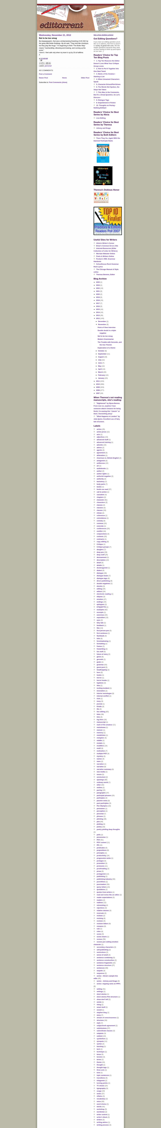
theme (99, 1062)
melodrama (101, 727)
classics (100, 508)
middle (99, 740)
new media (101, 772)
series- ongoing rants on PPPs (108, 984)
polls (98, 835)
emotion (100, 599)
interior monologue (104, 693)
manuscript (101, 722)
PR (98, 845)
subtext (100, 1036)
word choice (101, 1104)
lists (98, 717)
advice (99, 447)
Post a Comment (45, 74)
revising (100, 918)
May (100, 366)
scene (99, 934)
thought (100, 1065)
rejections (100, 908)
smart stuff (101, 1007)
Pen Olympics (102, 806)
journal (99, 704)
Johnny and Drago (103, 128)
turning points (102, 1083)
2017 (98, 303)
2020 (98, 294)
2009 (98, 387)
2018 (98, 300)
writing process (103, 1125)
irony (99, 701)
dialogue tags (102, 578)
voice (99, 1101)
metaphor (100, 738)
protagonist (101, 874)
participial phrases (104, 795)
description (101, 560)
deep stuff (101, 555)
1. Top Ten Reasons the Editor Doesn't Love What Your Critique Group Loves (106, 63)
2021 (98, 291)
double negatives (103, 583)
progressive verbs (104, 858)
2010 (98, 384)
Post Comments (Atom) (58, 82)
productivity (101, 855)
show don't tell (102, 999)
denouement (101, 557)
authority (100, 479)
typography (101, 1088)
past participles (103, 803)
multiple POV (102, 753)
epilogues (100, 604)
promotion (101, 863)
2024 (98, 285)
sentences (101, 968)
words (99, 1107)
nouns (99, 774)
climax (99, 513)
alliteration (101, 455)
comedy (100, 521)
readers (100, 900)
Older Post (85, 78)
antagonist (101, 461)
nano (99, 761)
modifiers (100, 746)
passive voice (102, 801)
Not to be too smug (105, 336)
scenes (99, 939)
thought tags (102, 1067)
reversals (100, 913)
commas (100, 523)
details (99, 565)
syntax (99, 1044)
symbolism (101, 1039)
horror (99, 678)
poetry (99, 827)
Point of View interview (106, 327)
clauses (100, 510)
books (99, 487)
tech (98, 1049)
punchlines (101, 882)
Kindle (99, 706)
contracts (100, 539)
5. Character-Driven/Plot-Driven (108, 84)
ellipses (100, 597)
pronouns (100, 866)
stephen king (102, 1012)
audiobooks (101, 468)
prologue (100, 861)
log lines (100, 720)
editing (99, 589)
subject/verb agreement (106, 1026)
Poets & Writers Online (105, 256)
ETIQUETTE (101, 607)
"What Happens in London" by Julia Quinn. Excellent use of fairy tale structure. (107, 419)
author (99, 471)
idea (98, 685)
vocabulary (101, 1099)
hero (98, 672)
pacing (99, 790)
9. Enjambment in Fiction (106, 103)
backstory (100, 481)
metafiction (101, 735)
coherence (101, 515)
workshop (100, 1109)
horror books (102, 680)
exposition (101, 617)
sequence (100, 973)
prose (99, 871)
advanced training (104, 442)
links (98, 714)
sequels (100, 971)
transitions (101, 1078)
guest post (101, 667)
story (99, 1015)
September (102, 354)
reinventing (101, 905)
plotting (100, 824)
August (101, 357)
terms (99, 1059)
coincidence (101, 518)
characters (101, 502)
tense (99, 1054)
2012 (98, 318)
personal (48, 66)
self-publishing (102, 950)
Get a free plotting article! (103, 35)
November (102, 324)
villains (99, 1096)
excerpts (100, 612)
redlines (100, 903)
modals (100, 743)
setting (99, 989)
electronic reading (104, 594)
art (98, 466)
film (98, 628)
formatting (101, 644)
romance (100, 926)
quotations (101, 889)
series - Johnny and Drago (107, 981)
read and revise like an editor (108, 895)
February (102, 375)
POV (98, 840)
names (99, 759)
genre (99, 657)
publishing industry (104, 879)
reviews (100, 916)
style (98, 1023)
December (102, 321)
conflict (100, 531)
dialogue (100, 573)
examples (100, 610)
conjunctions (102, 534)
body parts (101, 484)
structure (100, 1020)
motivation (101, 751)
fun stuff (100, 651)
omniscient (101, 777)
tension (100, 1057)
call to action (102, 492)
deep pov (100, 552)
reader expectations (104, 897)
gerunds (100, 659)
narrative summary (104, 769)
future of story (102, 654)
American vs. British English (108, 458)
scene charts (102, 937)
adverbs (100, 445)
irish (98, 699)
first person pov (103, 630)
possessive (101, 837)
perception (101, 811)
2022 (98, 288)
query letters (102, 887)
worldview (101, 1112)
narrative (100, 767)
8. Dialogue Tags (102, 100)
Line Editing (101, 118)
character (100, 500)
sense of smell (102, 955)
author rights (102, 474)
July (100, 360)
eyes (98, 620)
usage (99, 1091)
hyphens (100, 683)
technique (100, 1052)
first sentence (102, 633)
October (101, 351)
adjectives (101, 437)
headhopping (102, 670)
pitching (100, 819)
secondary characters (105, 947)
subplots (100, 1033)
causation (100, 495)
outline (99, 787)
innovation (101, 691)
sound (99, 1010)
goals (99, 662)
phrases (100, 816)
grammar (100, 665)
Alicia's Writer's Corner (105, 243)
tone (98, 1073)
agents (99, 450)
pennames (101, 808)
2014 (98, 312)
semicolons (101, 952)
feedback (100, 625)
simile (99, 1002)
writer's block (102, 1117)
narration (100, 764)
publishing (101, 876)
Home (64, 78)
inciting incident (103, 688)
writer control (102, 1114)
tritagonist (101, 1080)
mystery (100, 756)
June (100, 363)
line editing (101, 712)
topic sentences (103, 1075)
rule (98, 929)
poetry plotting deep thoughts (108, 829)
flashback (100, 636)
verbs (99, 1094)
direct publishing (103, 581)
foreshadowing (102, 641)
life (98, 709)
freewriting (101, 649)
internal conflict (103, 696)
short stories (102, 994)
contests (100, 536)
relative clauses (103, 910)
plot (98, 822)
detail (99, 563)
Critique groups (103, 547)
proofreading (102, 869)
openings (100, 780)
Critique (100, 544)
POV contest (101, 842)
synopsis (100, 1041)
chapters (100, 497)
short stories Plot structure (107, 997)
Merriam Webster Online (105, 254)
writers (99, 1120)
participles (101, 798)
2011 (98, 381)
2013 (98, 315)
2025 (98, 282)
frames (99, 646)
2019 (98, 297)
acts (98, 434)
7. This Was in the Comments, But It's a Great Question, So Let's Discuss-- (107, 94)
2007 (98, 393)
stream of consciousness (106, 1018)
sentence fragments (104, 963)
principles (100, 853)
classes (100, 505)
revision (100, 921)
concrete (100, 526)
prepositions (102, 850)
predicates (101, 848)
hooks (99, 675)
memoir (100, 730)
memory (100, 733)
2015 (98, 309)
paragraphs (101, 793)
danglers (100, 549)
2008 (98, 390)
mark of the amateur (104, 725)
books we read (102, 489)
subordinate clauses (105, 1031)
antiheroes (101, 463)
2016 (98, 306)
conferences (101, 528)
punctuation (101, 884)
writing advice (102, 1122)
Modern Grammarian (106, 339)
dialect (99, 570)
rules (99, 931)
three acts (100, 1070)
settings (100, 991)
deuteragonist (102, 568)
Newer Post (43, 78)
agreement (101, 453)
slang (99, 1005)
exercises (100, 615)
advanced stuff (102, 440)
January (101, 378)
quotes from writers (104, 892)
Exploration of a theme (106, 348)
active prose (101, 432)
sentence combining (105, 957)
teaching (100, 1046)
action (99, 429)
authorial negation (104, 476)
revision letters (102, 924)
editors (99, 591)
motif (99, 748)
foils (98, 638)
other (99, 785)
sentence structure (104, 965)
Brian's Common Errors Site (107, 246)
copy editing (101, 542)
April (100, 369)
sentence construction (105, 960)
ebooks (100, 586)
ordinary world (102, 782)
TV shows (100, 1086)
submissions (102, 1028)
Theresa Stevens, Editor (105, 274)
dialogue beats (102, 576)
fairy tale (100, 623)
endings (100, 602)
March (100, 372)
